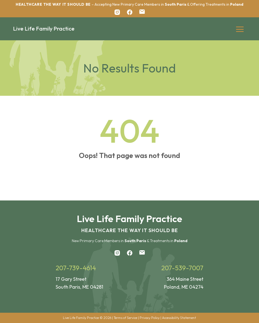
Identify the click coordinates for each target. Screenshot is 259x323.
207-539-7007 (182, 268)
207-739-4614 (76, 268)
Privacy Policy (150, 318)
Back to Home (129, 178)
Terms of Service (125, 318)
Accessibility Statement (179, 318)
